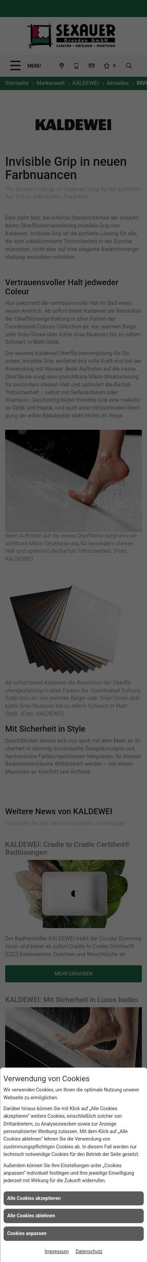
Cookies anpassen (27, 1233)
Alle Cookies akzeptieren (34, 1198)
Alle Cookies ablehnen (31, 1215)
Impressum (57, 1251)
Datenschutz (89, 1251)
